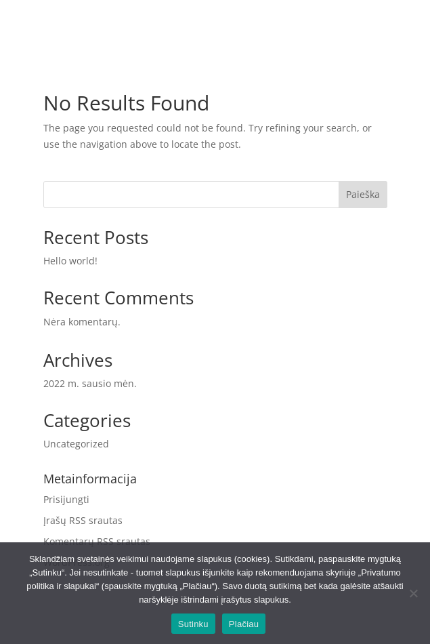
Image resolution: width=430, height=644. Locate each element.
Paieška (363, 194)
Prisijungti (66, 499)
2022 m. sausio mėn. (90, 383)
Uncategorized (76, 443)
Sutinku (193, 624)
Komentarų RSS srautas (96, 541)
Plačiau (244, 624)
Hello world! (70, 260)
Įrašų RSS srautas (83, 520)
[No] (413, 593)
